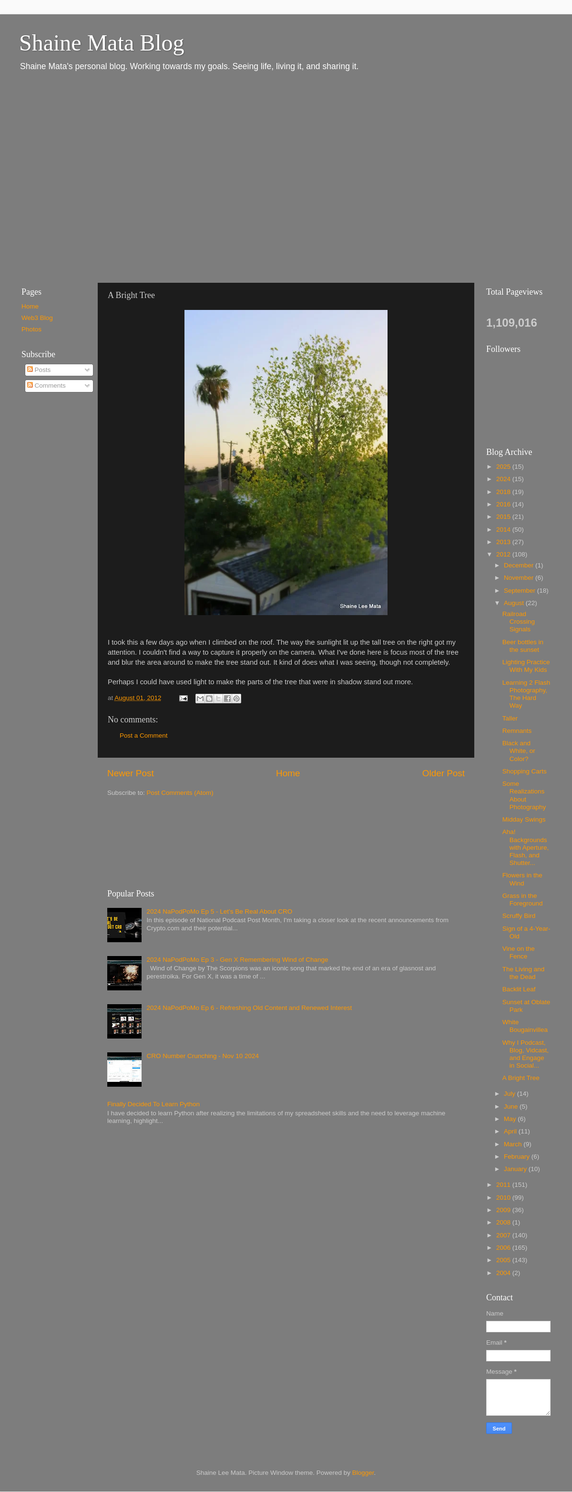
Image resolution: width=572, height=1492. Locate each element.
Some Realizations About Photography (524, 795)
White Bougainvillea (525, 1026)
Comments (46, 385)
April (511, 1131)
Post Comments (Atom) (180, 792)
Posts (39, 369)
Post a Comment (144, 735)
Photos (31, 329)
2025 (504, 466)
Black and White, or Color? (518, 751)
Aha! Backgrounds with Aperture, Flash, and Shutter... (525, 847)
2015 (504, 516)
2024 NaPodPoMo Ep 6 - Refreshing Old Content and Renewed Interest (249, 1007)
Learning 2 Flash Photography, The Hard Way (526, 694)
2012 (504, 554)
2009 (504, 1210)
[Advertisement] (89, 176)
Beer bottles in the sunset (522, 645)
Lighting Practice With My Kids (526, 666)
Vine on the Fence (518, 952)
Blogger (363, 1472)
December (519, 565)
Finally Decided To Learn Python (153, 1104)
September (520, 590)
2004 (504, 1272)
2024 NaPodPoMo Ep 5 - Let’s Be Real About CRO (219, 911)
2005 (504, 1260)
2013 (504, 541)
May (511, 1118)
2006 (504, 1247)
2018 (504, 491)
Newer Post (130, 773)
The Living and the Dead (523, 973)
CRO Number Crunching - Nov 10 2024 (202, 1056)
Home (288, 773)
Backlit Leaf (519, 989)
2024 (504, 479)
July (510, 1093)
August (515, 603)
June (512, 1106)
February (517, 1156)
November (519, 577)
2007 (504, 1235)
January (516, 1169)
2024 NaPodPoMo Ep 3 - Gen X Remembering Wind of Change (237, 959)
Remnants (517, 730)
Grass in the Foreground (522, 899)
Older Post (443, 773)
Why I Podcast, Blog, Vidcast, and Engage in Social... (525, 1054)
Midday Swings (524, 819)
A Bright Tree (521, 1077)
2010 (504, 1197)
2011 (504, 1184)
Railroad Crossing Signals (518, 621)
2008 (504, 1222)
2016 (504, 504)
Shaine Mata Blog (101, 42)
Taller (510, 718)
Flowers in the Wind (522, 879)
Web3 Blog (37, 317)
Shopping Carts (524, 771)
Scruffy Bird (519, 915)
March (513, 1144)
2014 (504, 529)
